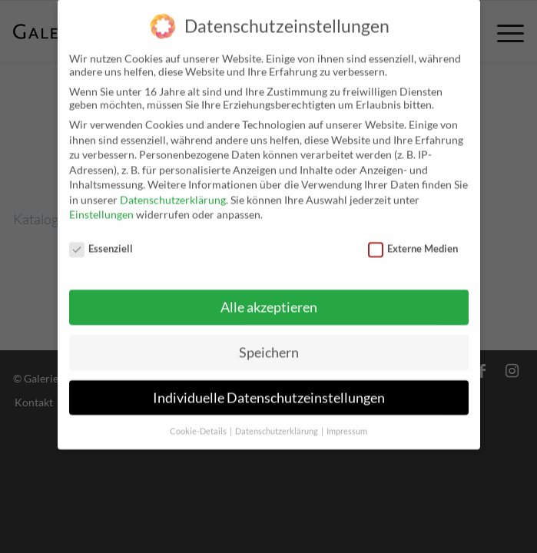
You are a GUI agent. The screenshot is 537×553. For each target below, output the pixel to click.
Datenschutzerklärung (173, 190)
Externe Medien (413, 239)
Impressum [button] (347, 422)
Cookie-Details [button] (199, 422)
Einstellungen (101, 206)
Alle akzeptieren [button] (268, 298)
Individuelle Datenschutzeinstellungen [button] (269, 389)
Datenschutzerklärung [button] (277, 422)
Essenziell (101, 239)
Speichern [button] (269, 344)
